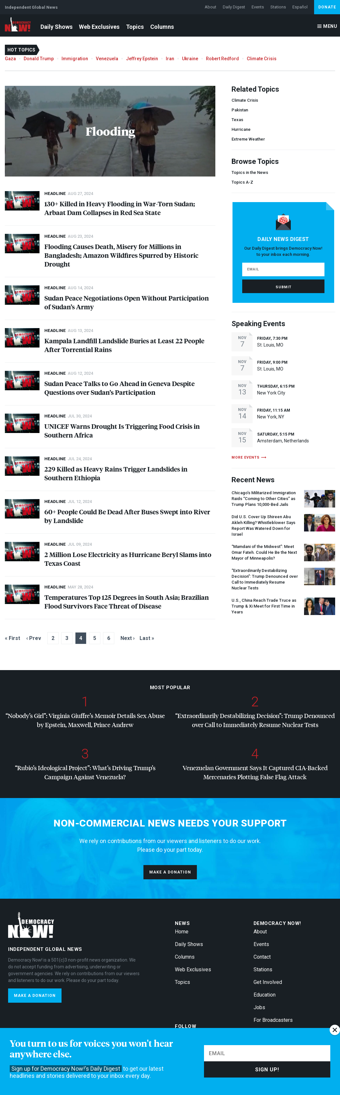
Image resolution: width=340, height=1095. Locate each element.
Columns (162, 26)
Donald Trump (39, 58)
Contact (262, 957)
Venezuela (107, 58)
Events (258, 7)
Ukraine (190, 58)
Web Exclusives (99, 26)
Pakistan (240, 110)
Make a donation (170, 872)
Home (181, 932)
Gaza (10, 58)
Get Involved (268, 982)
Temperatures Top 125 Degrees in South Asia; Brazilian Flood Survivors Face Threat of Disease (126, 601)
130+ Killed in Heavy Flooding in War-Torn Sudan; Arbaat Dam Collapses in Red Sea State (119, 208)
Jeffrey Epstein (142, 58)
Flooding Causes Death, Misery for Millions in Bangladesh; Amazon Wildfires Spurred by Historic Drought (121, 255)
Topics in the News (250, 172)
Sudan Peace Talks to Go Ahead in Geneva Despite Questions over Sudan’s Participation (119, 387)
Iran (170, 58)
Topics (135, 26)
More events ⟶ (249, 457)
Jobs (259, 1007)
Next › (127, 638)
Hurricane (241, 129)
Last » (147, 638)
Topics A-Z (242, 182)
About (210, 7)
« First (12, 638)
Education (265, 995)
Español (300, 7)
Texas (237, 119)
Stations (278, 7)
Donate (327, 7)
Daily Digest (234, 7)
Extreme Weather (248, 139)
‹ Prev (33, 638)
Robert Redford (222, 58)
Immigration (75, 58)
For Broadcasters (273, 1020)
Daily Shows (56, 26)
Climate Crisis (262, 58)
